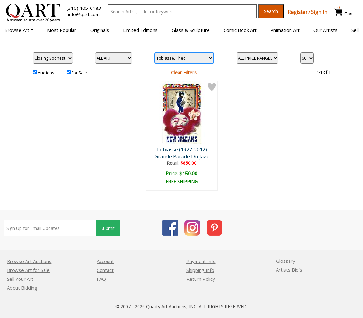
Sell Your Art (20, 279)
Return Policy (200, 279)
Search (271, 11)
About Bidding (22, 288)
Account (105, 261)
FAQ (101, 279)
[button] (18, 30)
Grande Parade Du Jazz (182, 156)
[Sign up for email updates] (50, 228)
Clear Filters (184, 72)
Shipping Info (200, 270)
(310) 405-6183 (84, 8)
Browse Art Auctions (29, 261)
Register (297, 12)
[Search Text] (182, 11)
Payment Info (201, 261)
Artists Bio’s (289, 270)
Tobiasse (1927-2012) (181, 149)
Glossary (285, 261)
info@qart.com (84, 14)
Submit (108, 228)
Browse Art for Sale (28, 270)
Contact (105, 270)
